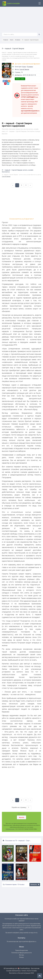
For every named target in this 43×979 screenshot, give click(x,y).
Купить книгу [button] (20, 79)
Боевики (17, 40)
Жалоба (21, 817)
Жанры (21, 957)
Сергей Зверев (24, 69)
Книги (11, 40)
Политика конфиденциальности (21, 952)
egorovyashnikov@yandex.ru (27, 941)
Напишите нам (10, 829)
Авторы (21, 955)
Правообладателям (21, 950)
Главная (5, 40)
